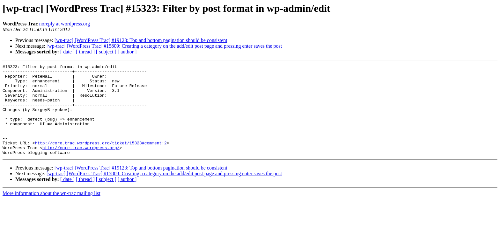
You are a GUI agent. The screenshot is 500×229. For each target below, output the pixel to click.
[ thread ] (85, 51)
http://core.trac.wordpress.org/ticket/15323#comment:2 (100, 159)
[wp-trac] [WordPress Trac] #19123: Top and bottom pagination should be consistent (141, 40)
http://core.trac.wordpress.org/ (81, 165)
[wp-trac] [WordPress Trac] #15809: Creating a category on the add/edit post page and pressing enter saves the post (164, 46)
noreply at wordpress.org (64, 23)
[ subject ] (106, 51)
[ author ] (127, 51)
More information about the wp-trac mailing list (51, 211)
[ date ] (67, 51)
